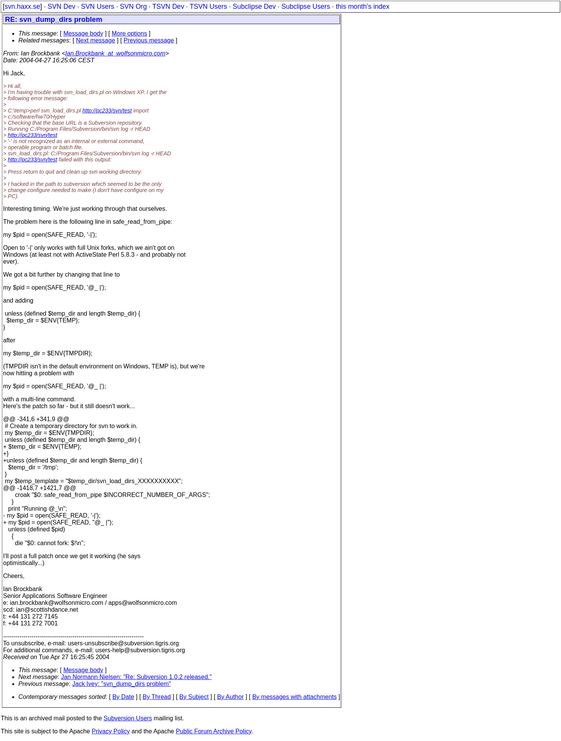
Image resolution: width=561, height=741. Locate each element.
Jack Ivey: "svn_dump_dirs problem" (121, 684)
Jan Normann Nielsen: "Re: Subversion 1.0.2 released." (136, 677)
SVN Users (97, 6)
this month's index (362, 6)
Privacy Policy (111, 731)
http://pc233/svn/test (107, 110)
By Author (230, 697)
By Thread (157, 697)
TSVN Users (208, 6)
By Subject (193, 697)
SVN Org (133, 6)
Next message (95, 40)
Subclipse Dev (254, 6)
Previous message (149, 40)
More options (129, 33)
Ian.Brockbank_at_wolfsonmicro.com (115, 53)
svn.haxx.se (22, 6)
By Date (123, 697)
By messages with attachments (294, 697)
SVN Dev (61, 6)
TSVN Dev (168, 6)
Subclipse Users (305, 6)
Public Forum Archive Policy (213, 731)
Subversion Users (128, 718)
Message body (83, 33)
